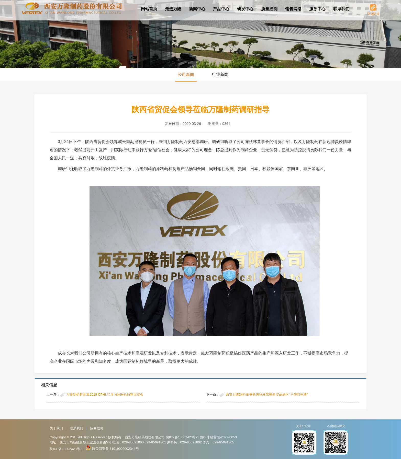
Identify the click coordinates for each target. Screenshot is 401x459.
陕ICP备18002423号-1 (66, 449)
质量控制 (269, 9)
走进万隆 (173, 9)
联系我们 (341, 9)
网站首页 (149, 9)
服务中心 (317, 9)
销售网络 (293, 9)
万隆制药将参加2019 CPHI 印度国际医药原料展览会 (104, 394)
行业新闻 (220, 74)
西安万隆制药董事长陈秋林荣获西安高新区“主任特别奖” (267, 394)
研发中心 (245, 9)
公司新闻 (186, 74)
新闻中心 (197, 9)
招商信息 (96, 428)
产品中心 (221, 9)
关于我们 (56, 428)
